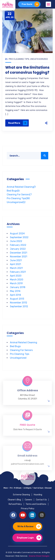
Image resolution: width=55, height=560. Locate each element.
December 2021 (18, 252)
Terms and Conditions (36, 504)
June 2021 (16, 260)
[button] (48, 4)
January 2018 (17, 287)
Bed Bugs (13, 190)
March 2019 (16, 283)
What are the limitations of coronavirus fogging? (27, 70)
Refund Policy (15, 504)
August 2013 (17, 298)
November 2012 (18, 302)
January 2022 (18, 248)
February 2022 (18, 245)
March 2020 (16, 279)
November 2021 (18, 256)
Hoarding (38, 494)
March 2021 (16, 268)
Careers (28, 499)
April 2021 (15, 264)
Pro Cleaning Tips (19, 59)
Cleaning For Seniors (19, 194)
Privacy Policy (27, 508)
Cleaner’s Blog (14, 499)
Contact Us (41, 499)
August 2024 (17, 233)
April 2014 (15, 295)
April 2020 (15, 275)
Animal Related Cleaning (21, 186)
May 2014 (15, 291)
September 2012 (19, 306)
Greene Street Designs (39, 556)
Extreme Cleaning (21, 494)
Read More (18, 123)
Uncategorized (39, 59)
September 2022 (19, 237)
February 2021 (18, 271)
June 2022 (16, 241)
